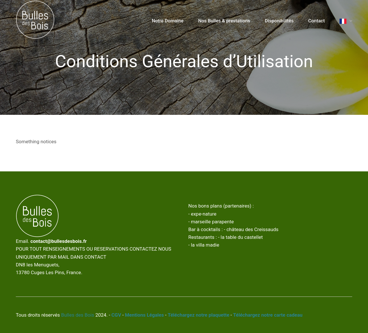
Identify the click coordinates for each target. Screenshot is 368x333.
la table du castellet (242, 237)
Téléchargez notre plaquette (198, 315)
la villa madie (205, 245)
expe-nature (203, 214)
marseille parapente (212, 221)
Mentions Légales (144, 315)
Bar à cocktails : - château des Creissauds (233, 229)
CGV (116, 315)
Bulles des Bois (77, 315)
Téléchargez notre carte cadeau (267, 315)
